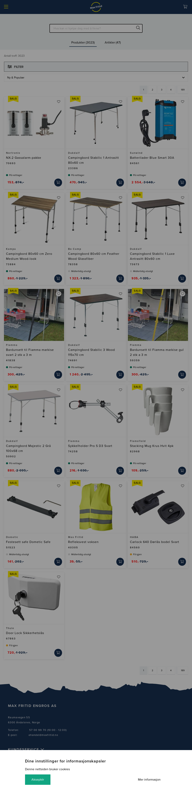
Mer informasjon (149, 780)
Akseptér (37, 780)
